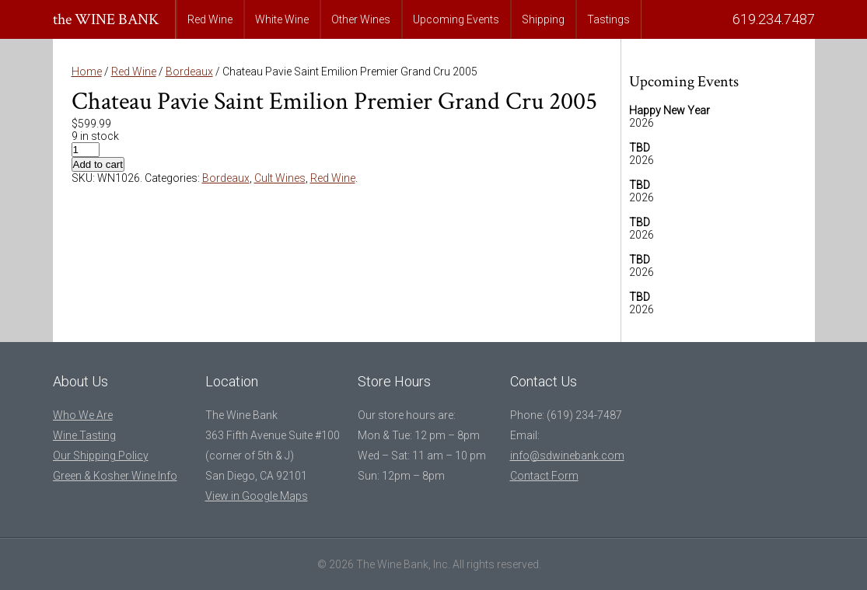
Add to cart (98, 164)
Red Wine (209, 19)
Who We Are (83, 415)
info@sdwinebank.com (567, 455)
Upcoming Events (456, 19)
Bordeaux (189, 71)
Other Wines (360, 19)
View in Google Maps (256, 496)
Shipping (543, 19)
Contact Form (544, 476)
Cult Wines (280, 178)
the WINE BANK (106, 19)
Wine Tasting (84, 435)
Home (87, 71)
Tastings (608, 19)
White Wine (282, 19)
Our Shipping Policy (101, 455)
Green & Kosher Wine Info (115, 476)
